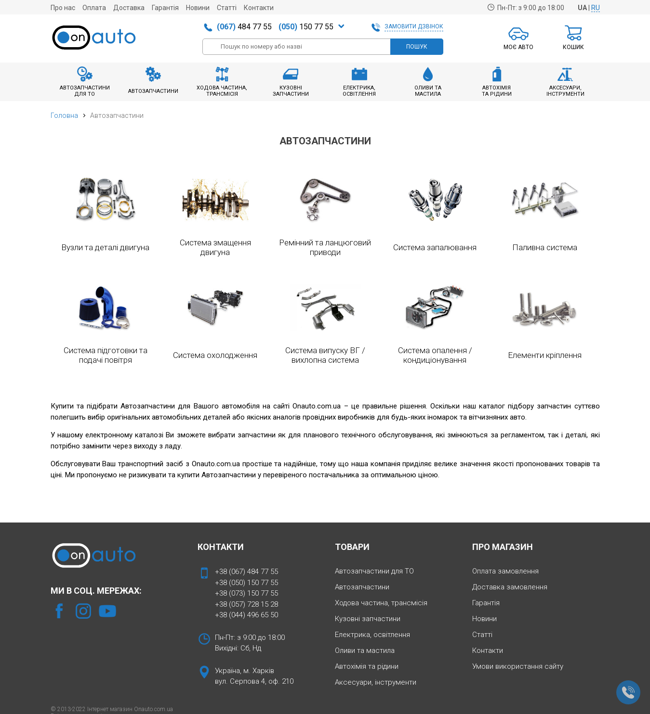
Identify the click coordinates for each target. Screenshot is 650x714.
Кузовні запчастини (367, 618)
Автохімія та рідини (366, 666)
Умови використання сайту (517, 666)
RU (595, 8)
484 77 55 (244, 26)
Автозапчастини (362, 587)
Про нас (63, 8)
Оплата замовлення (505, 571)
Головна (64, 115)
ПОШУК (416, 46)
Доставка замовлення (509, 587)
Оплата (94, 8)
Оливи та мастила (365, 650)
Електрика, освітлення (372, 634)
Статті (227, 8)
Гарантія (165, 8)
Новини (198, 8)
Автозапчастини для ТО (374, 571)
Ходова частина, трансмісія (381, 603)
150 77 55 (306, 26)
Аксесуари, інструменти (375, 682)
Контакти (259, 8)
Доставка (129, 8)
